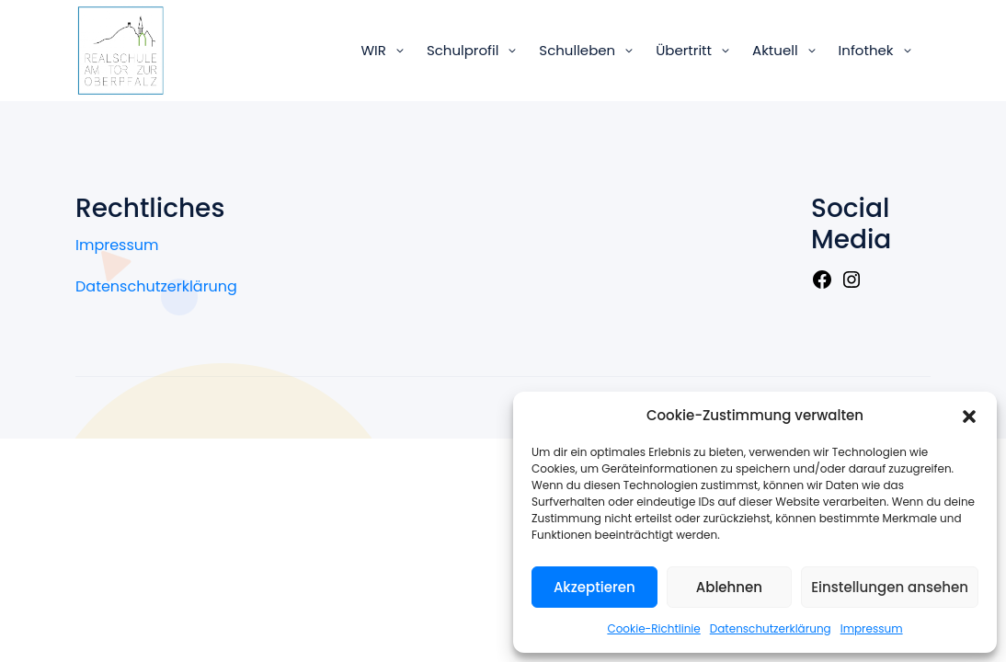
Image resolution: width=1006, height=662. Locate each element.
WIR (372, 50)
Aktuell (775, 50)
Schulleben (577, 50)
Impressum (871, 628)
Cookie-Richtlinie (653, 628)
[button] (969, 415)
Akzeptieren (594, 587)
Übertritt (684, 50)
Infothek (866, 50)
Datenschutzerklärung (770, 628)
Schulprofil (462, 50)
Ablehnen (729, 587)
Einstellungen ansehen (889, 587)
